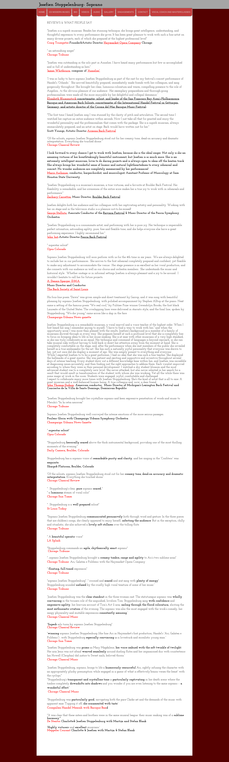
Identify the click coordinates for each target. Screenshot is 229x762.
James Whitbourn (58, 70)
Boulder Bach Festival (106, 197)
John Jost (52, 237)
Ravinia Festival (114, 213)
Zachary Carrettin (59, 197)
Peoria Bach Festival (94, 237)
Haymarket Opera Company (122, 42)
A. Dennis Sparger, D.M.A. (63, 281)
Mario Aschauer (57, 173)
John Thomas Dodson (60, 385)
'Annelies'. (93, 70)
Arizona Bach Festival (101, 131)
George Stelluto (56, 213)
